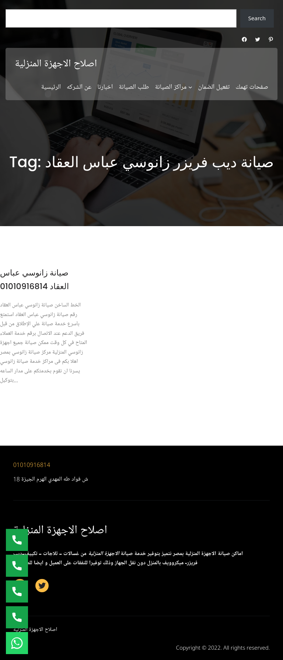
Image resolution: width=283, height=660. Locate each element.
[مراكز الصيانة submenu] (190, 87)
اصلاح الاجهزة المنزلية (56, 64)
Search (257, 18)
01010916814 (31, 465)
